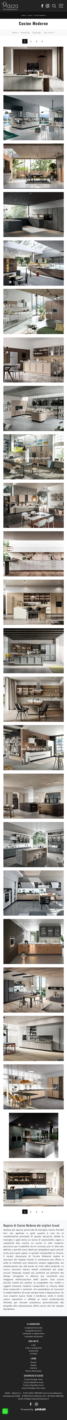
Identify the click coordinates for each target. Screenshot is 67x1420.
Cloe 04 (33, 167)
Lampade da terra (33, 1330)
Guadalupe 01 (33, 1136)
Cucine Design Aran (33, 1379)
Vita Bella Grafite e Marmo (33, 846)
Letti (33, 1345)
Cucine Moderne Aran (34, 1382)
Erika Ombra (33, 991)
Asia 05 (33, 603)
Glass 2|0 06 (33, 70)
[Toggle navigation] (61, 6)
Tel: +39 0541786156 (53, 1396)
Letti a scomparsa (33, 1348)
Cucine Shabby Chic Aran (33, 1388)
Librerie (33, 1368)
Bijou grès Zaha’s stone (33, 119)
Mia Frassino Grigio (33, 264)
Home (23, 15)
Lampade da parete (33, 1336)
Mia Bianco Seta (33, 749)
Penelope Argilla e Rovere (33, 506)
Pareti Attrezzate (33, 1371)
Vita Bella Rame (33, 943)
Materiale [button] (25, 32)
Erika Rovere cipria (33, 410)
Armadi (33, 1353)
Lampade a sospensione (33, 1333)
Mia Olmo (33, 894)
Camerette (33, 1351)
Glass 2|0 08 (33, 216)
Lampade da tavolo (33, 1328)
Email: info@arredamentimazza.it (33, 1399)
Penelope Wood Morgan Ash (33, 1088)
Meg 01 (33, 1185)
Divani (33, 1362)
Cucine (30, 15)
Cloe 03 (33, 1039)
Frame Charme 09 (33, 361)
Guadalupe (33, 555)
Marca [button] (15, 32)
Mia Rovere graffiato (33, 458)
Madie (33, 1365)
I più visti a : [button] (49, 32)
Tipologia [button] (36, 32)
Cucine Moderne (40, 15)
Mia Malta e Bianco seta (33, 313)
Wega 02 (33, 700)
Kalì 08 (33, 797)
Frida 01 (33, 652)
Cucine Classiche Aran (33, 1385)
